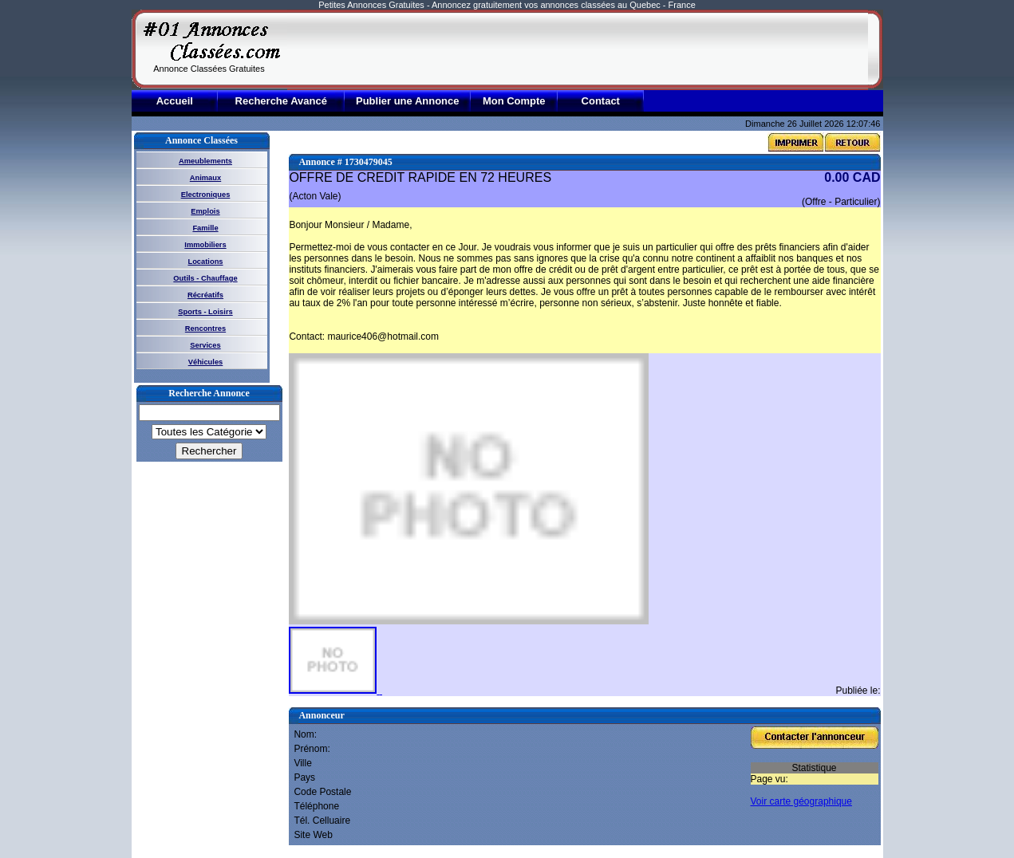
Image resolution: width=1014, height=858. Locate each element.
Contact (601, 101)
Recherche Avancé (281, 101)
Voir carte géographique (801, 801)
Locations (205, 262)
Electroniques (206, 195)
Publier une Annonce (408, 101)
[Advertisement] (577, 49)
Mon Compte (514, 101)
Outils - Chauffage (205, 278)
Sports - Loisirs (205, 312)
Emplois (205, 211)
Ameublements (205, 161)
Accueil (174, 101)
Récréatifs (205, 295)
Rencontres (205, 329)
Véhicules (205, 362)
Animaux (205, 178)
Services (205, 345)
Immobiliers (205, 245)
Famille (205, 228)
